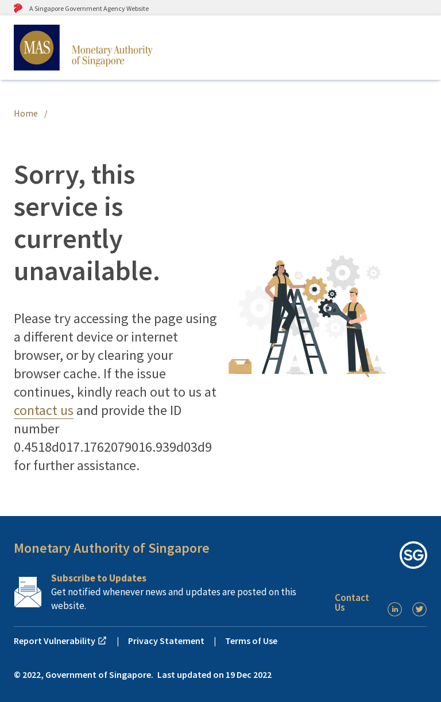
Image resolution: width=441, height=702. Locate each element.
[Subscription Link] (170, 591)
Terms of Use (251, 640)
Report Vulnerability (60, 640)
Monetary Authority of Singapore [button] (112, 548)
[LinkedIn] (395, 609)
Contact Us (352, 602)
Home (26, 113)
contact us (44, 410)
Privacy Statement (166, 640)
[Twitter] (419, 609)
